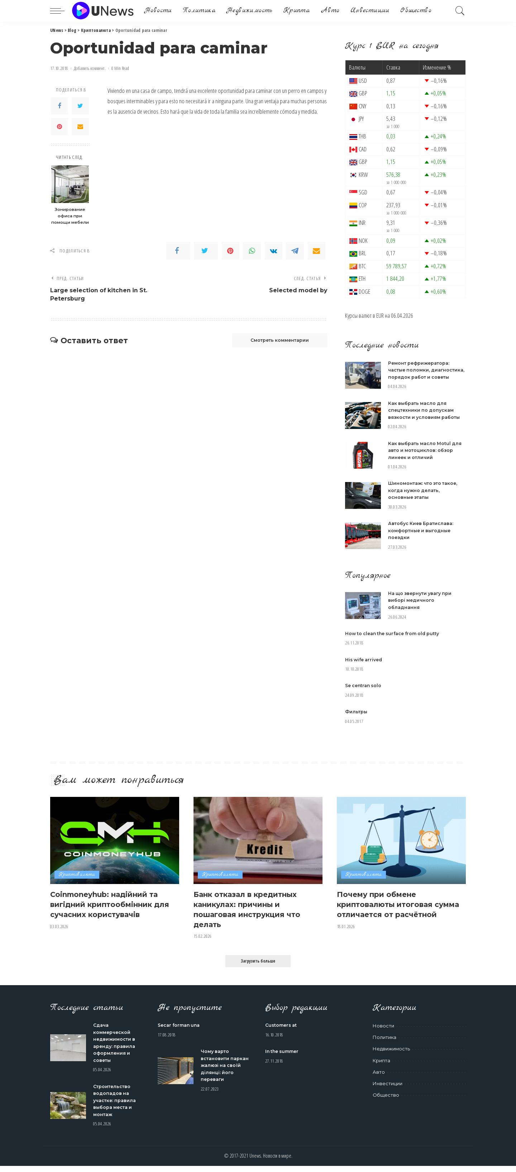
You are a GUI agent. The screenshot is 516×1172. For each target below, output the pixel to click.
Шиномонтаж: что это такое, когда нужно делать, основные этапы (425, 497)
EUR (380, 315)
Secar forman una (181, 1031)
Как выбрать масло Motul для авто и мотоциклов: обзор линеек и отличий (426, 457)
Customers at (282, 1031)
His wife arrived (365, 666)
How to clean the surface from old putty (396, 640)
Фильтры (356, 719)
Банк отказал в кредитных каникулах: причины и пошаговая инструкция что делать (252, 916)
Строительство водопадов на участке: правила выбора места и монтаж (116, 1106)
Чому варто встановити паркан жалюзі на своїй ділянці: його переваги (226, 1071)
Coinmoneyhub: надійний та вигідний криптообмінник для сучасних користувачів (109, 911)
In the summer (283, 1057)
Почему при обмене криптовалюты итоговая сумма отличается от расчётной (390, 916)
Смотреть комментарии (274, 342)
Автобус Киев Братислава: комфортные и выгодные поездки (422, 537)
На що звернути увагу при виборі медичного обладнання (422, 607)
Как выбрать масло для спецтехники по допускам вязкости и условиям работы (426, 417)
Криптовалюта (77, 881)
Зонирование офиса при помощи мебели (70, 216)
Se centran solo (364, 692)
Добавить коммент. (90, 68)
